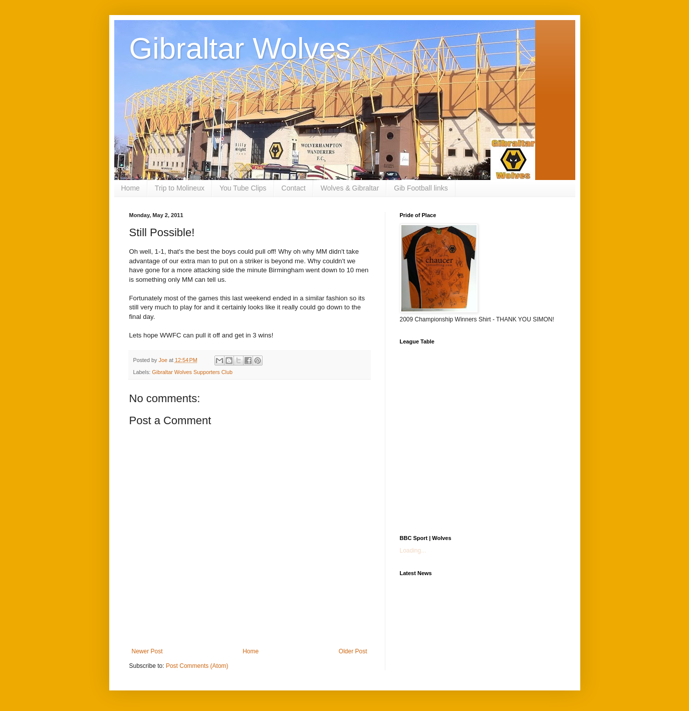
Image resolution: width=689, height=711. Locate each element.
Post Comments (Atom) (197, 665)
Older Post (353, 651)
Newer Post (147, 651)
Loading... (413, 550)
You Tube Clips (243, 188)
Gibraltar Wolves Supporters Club (192, 372)
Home (130, 188)
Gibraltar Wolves (240, 48)
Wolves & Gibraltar (350, 188)
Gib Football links (420, 188)
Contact (294, 188)
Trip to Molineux (179, 188)
